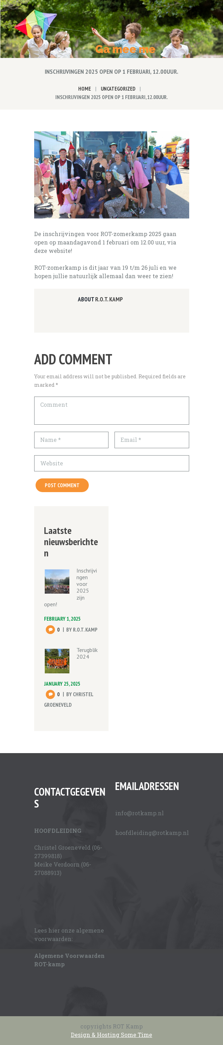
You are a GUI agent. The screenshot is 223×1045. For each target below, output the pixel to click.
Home (84, 88)
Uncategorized (118, 88)
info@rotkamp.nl (139, 813)
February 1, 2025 (62, 618)
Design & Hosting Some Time (111, 1034)
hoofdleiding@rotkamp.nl (152, 832)
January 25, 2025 (62, 683)
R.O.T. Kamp (109, 299)
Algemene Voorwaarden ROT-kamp (69, 960)
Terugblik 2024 (87, 653)
